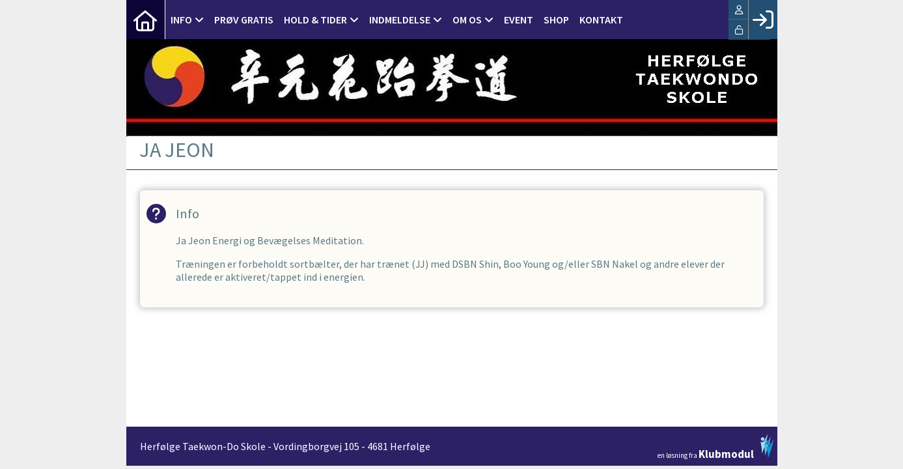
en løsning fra (716, 446)
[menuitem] (145, 19)
